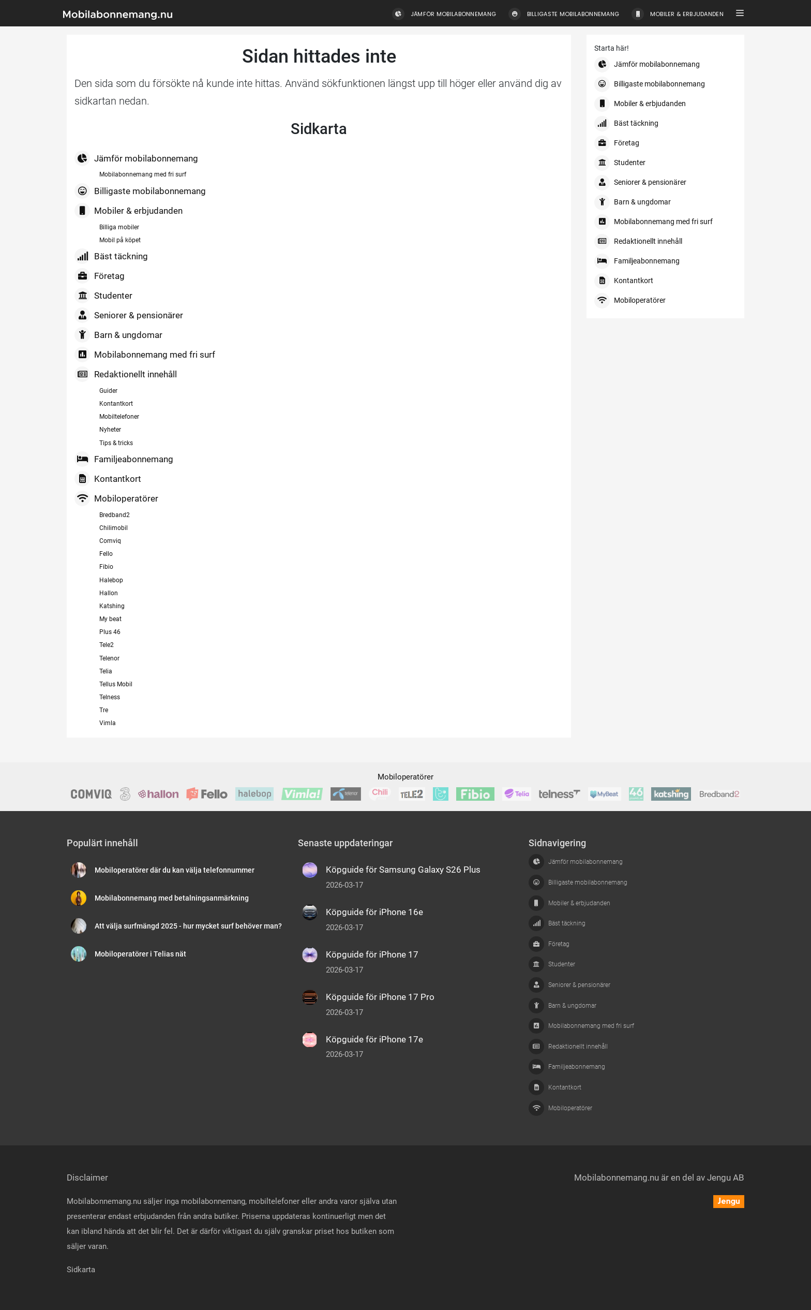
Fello (106, 553)
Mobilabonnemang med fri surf (142, 174)
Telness (109, 697)
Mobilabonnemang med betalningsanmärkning (172, 898)
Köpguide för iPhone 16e (374, 912)
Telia (105, 671)
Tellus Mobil (115, 684)
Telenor (109, 658)
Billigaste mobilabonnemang (140, 191)
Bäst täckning (111, 256)
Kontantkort (116, 403)
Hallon (108, 593)
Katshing (112, 606)
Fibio (106, 566)
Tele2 (106, 645)
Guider (108, 390)
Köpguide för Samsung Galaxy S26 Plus (403, 869)
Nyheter (110, 429)
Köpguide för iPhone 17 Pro (380, 997)
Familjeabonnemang (123, 459)
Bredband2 (114, 515)
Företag (99, 276)
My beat (110, 619)
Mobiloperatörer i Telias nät (140, 954)
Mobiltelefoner (119, 416)
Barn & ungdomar (118, 335)
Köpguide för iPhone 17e (374, 1039)
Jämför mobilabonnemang (136, 158)
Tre (103, 710)
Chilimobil (113, 528)
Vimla (107, 723)
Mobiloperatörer (116, 498)
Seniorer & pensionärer (128, 315)
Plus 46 (110, 632)
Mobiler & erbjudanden (128, 210)
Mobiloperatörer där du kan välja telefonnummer (174, 870)
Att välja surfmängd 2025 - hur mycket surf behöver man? (188, 926)
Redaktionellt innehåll (125, 374)
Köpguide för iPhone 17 (372, 954)
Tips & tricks (116, 443)
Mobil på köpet (120, 240)
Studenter (103, 295)
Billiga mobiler (119, 227)
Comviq (110, 540)
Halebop (111, 580)
